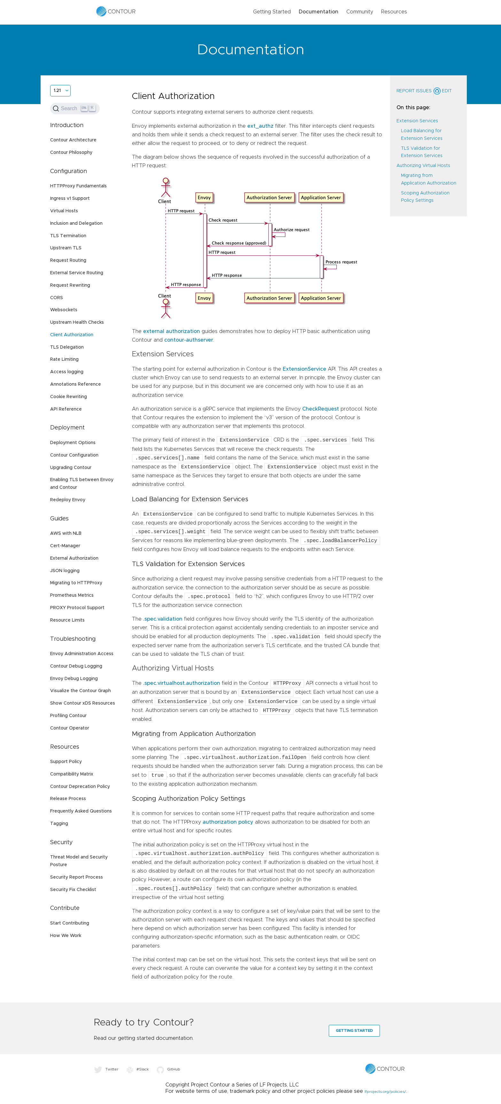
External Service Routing (76, 273)
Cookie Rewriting (68, 397)
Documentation (318, 11)
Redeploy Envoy (67, 500)
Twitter (106, 1069)
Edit (443, 91)
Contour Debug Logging (76, 666)
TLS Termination (68, 236)
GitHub (168, 1069)
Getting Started (272, 11)
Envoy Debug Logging (74, 679)
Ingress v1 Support (70, 198)
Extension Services (417, 121)
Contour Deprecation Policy (80, 786)
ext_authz (260, 126)
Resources (394, 11)
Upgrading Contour (70, 467)
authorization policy (228, 822)
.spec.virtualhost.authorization (181, 683)
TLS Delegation (67, 347)
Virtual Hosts (64, 211)
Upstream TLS (65, 248)
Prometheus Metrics (72, 595)
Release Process (68, 799)
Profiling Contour (68, 716)
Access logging (66, 372)
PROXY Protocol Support (77, 608)
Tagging (59, 823)
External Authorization (74, 558)
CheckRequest (320, 409)
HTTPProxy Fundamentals (78, 186)
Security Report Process (76, 877)
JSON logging (65, 571)
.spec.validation (162, 619)
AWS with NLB (65, 533)
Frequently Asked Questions (81, 811)
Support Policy (66, 762)
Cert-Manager (65, 546)
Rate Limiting (64, 359)
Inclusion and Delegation (76, 223)
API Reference (66, 409)
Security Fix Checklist (73, 890)
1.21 (57, 90)
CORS (56, 298)
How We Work (65, 936)
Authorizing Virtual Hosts (423, 165)
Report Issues (414, 91)
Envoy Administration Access (81, 654)
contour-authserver (188, 340)
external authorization (171, 331)
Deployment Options (73, 443)
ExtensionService (304, 369)
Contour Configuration (74, 455)
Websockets (63, 310)
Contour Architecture (73, 140)
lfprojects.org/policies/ (385, 1091)
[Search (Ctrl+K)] (75, 108)
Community (359, 11)
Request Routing (68, 260)
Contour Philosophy (71, 152)
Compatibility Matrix (71, 774)
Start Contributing (69, 923)
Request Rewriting (70, 285)
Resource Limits (67, 620)
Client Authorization (71, 335)
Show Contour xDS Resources (82, 703)
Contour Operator (69, 728)
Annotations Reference (75, 384)
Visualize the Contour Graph (80, 691)
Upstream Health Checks (77, 322)
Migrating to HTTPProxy (76, 583)
